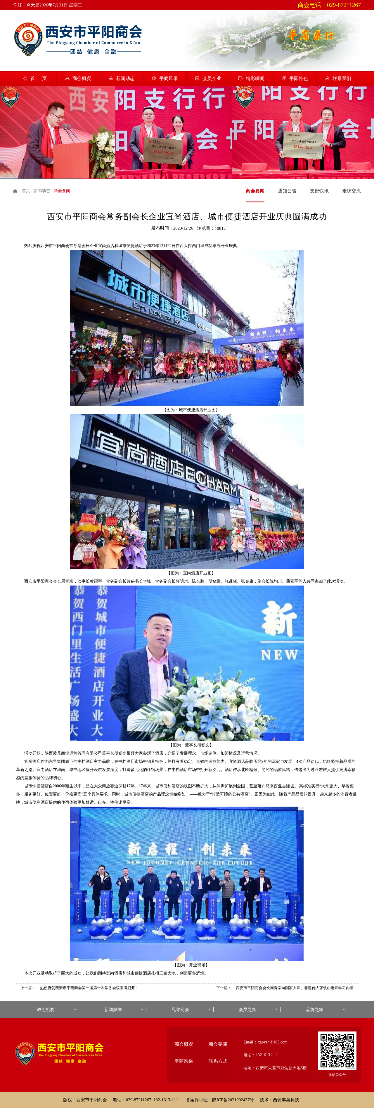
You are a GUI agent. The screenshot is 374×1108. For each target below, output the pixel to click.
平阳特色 (298, 78)
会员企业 (211, 78)
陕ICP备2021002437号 (233, 1099)
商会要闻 (218, 1044)
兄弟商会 (191, 1009)
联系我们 (342, 78)
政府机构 (56, 1009)
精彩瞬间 (255, 78)
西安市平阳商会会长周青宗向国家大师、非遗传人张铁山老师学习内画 (295, 988)
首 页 (38, 78)
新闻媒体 (123, 1009)
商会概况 (81, 78)
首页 (26, 191)
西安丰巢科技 (286, 1099)
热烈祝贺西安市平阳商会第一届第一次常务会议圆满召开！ (89, 988)
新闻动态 (125, 78)
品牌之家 (325, 1009)
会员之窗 (258, 1009)
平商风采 (168, 78)
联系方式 (218, 1061)
